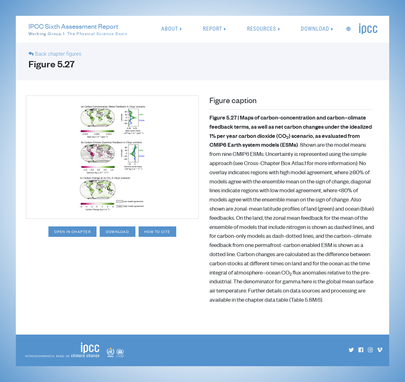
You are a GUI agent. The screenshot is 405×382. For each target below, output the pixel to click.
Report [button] (212, 29)
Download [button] (315, 29)
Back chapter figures (58, 54)
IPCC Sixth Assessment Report (77, 29)
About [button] (169, 29)
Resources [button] (261, 29)
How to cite (159, 231)
